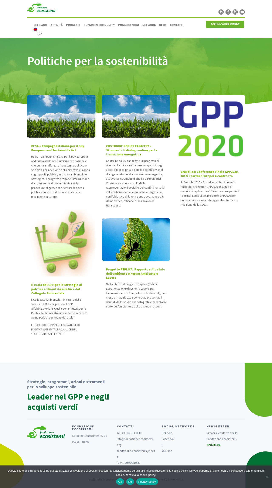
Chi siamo (40, 25)
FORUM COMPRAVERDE (225, 24)
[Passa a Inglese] (35, 29)
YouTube (167, 451)
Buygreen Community (99, 25)
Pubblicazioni (128, 25)
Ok (120, 481)
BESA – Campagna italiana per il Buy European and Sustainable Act (57, 148)
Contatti (177, 25)
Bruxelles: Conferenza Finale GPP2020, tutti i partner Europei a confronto (210, 174)
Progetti (73, 25)
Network (149, 25)
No (130, 481)
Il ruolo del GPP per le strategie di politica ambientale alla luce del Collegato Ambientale (56, 289)
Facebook (168, 439)
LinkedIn (167, 433)
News (163, 25)
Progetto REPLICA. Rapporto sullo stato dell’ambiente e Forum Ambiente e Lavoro (135, 273)
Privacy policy (147, 481)
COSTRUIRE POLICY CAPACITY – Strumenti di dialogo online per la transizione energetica (131, 150)
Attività (57, 25)
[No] (267, 477)
